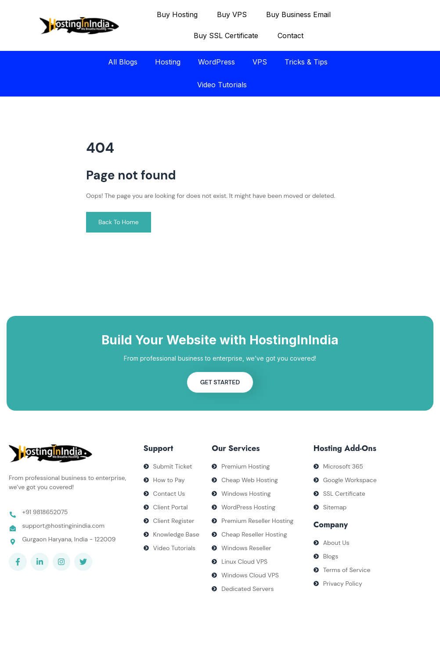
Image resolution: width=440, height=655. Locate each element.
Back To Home (118, 222)
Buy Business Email (298, 14)
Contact (290, 35)
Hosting (167, 61)
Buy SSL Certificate (226, 35)
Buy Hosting (177, 14)
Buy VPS (232, 14)
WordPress (216, 61)
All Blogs (122, 61)
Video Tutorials (222, 84)
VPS (259, 61)
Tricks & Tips (306, 61)
